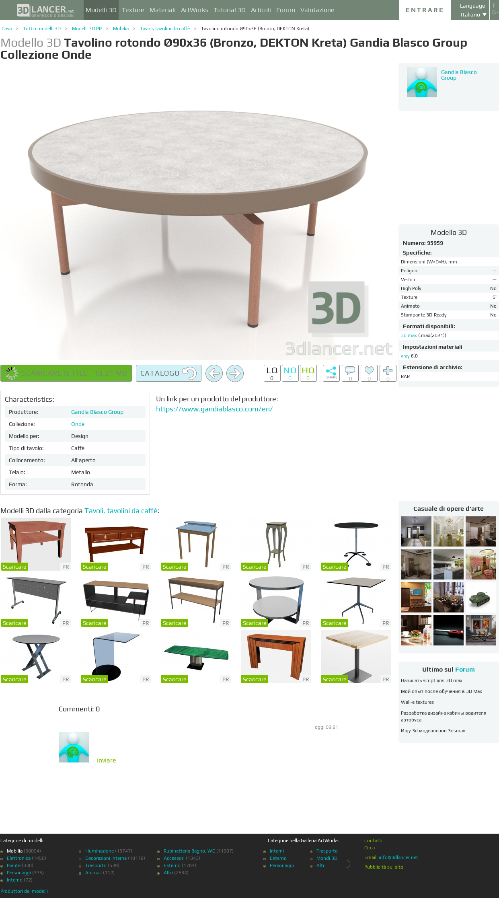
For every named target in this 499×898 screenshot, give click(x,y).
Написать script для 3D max (431, 680)
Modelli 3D (101, 10)
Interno (15, 880)
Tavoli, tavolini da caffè (165, 28)
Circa (369, 848)
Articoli (261, 10)
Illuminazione (99, 851)
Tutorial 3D (230, 10)
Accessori (174, 858)
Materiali (163, 10)
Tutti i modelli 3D (42, 28)
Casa (7, 28)
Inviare (106, 760)
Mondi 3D (326, 858)
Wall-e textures (417, 702)
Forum (285, 10)
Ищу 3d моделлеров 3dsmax (433, 731)
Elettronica (19, 858)
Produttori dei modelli (24, 891)
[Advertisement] (448, 167)
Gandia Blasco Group (97, 412)
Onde (77, 424)
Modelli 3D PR (87, 28)
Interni (277, 851)
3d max (409, 335)
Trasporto (96, 865)
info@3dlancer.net (398, 857)
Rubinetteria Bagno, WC (189, 851)
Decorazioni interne (106, 858)
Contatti (373, 840)
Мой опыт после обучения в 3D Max (441, 691)
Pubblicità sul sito (383, 867)
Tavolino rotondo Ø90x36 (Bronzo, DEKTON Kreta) (255, 28)
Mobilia (121, 28)
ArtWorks (194, 10)
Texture (133, 10)
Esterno (172, 865)
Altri (168, 872)
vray (405, 356)
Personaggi (19, 872)
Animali (93, 872)
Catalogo (168, 373)
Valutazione (317, 10)
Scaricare (14, 566)
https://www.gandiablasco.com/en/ (214, 409)
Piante (14, 865)
